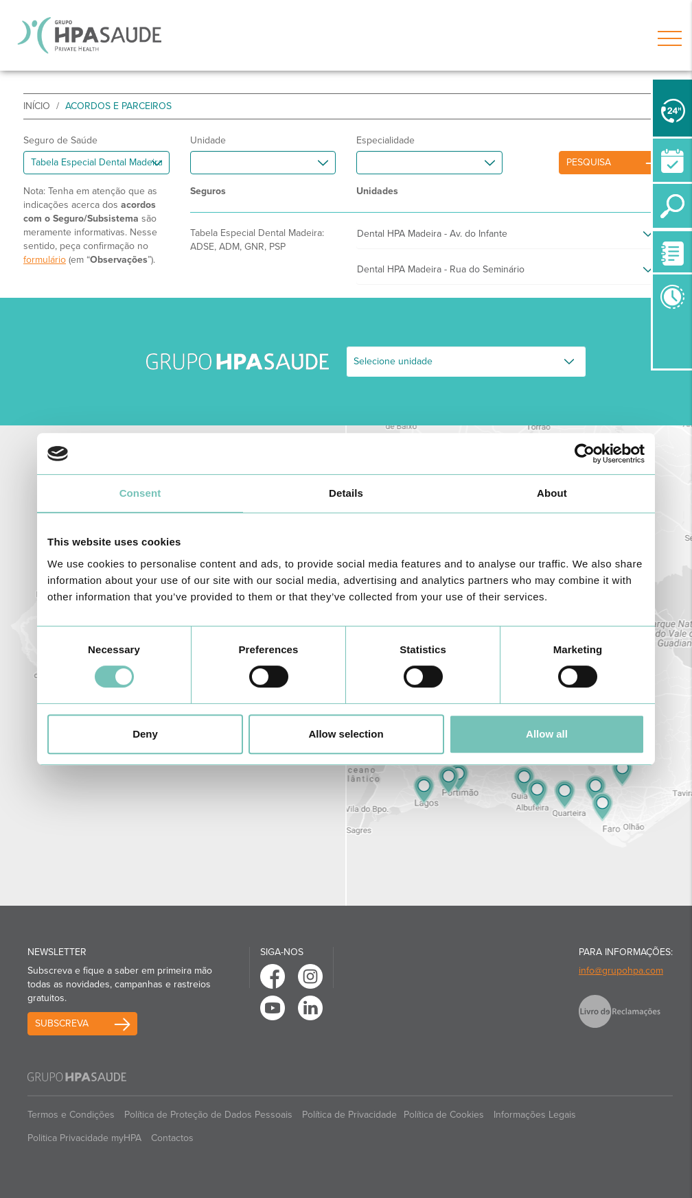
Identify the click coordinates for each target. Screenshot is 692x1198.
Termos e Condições (71, 1114)
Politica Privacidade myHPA (84, 1138)
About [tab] (552, 493)
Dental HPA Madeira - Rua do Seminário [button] (440, 269)
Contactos (172, 1138)
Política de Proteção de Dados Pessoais (208, 1114)
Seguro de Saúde (60, 140)
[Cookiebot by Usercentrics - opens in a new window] (584, 453)
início (36, 106)
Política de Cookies (444, 1114)
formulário (44, 260)
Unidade (208, 140)
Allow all (547, 734)
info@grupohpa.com (621, 970)
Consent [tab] (140, 493)
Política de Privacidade (349, 1114)
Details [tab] (346, 493)
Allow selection (345, 734)
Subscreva (62, 1023)
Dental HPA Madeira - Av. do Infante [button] (432, 233)
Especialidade (385, 140)
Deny (145, 734)
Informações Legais (535, 1114)
